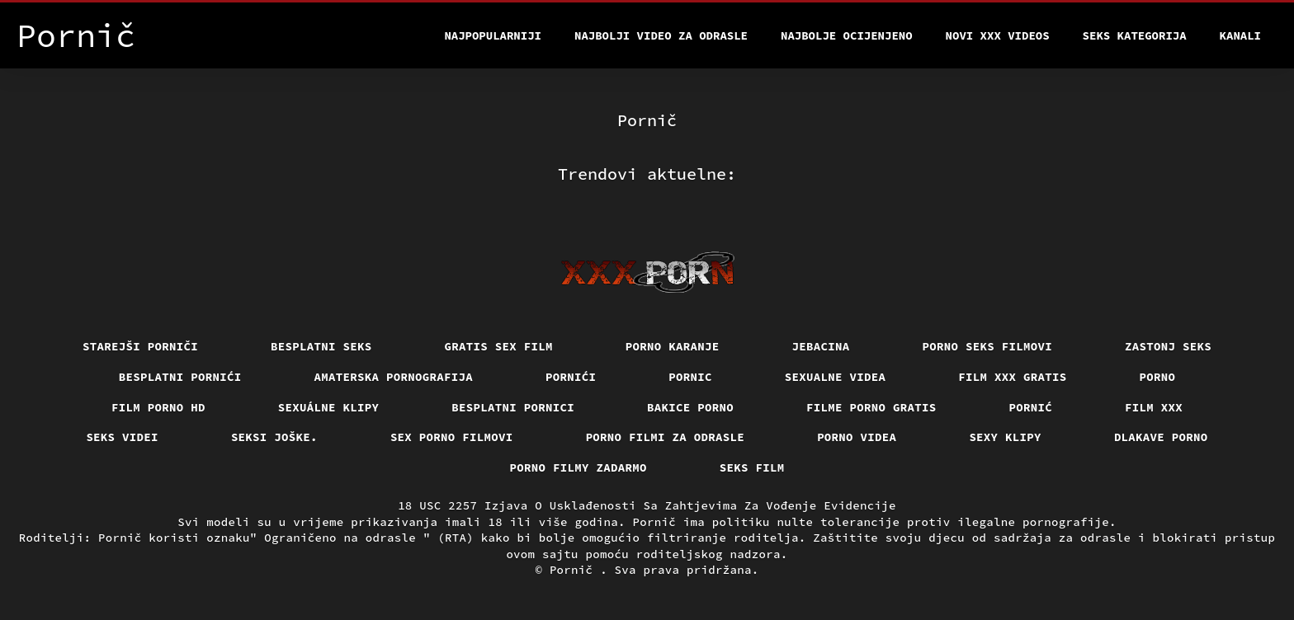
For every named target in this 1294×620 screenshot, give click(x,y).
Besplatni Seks (321, 346)
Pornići (570, 376)
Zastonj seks (1168, 346)
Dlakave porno (1161, 437)
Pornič (575, 569)
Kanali (1240, 35)
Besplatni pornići (180, 376)
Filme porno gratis (871, 407)
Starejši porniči (140, 346)
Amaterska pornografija (394, 376)
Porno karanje (673, 346)
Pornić (1031, 407)
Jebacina (821, 346)
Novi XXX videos (998, 35)
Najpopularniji (492, 35)
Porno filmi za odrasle (665, 437)
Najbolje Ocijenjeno (847, 35)
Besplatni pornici (512, 407)
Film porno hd (158, 407)
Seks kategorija (1135, 35)
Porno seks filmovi (988, 346)
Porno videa (856, 437)
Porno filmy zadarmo (578, 467)
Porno (1158, 376)
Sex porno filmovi (451, 437)
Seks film (752, 467)
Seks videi (122, 437)
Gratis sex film (499, 346)
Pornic (690, 376)
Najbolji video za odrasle (661, 35)
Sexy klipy (1005, 437)
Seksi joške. (274, 437)
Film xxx (1154, 407)
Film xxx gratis (1012, 376)
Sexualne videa (835, 376)
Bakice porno (690, 407)
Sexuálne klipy (329, 407)
